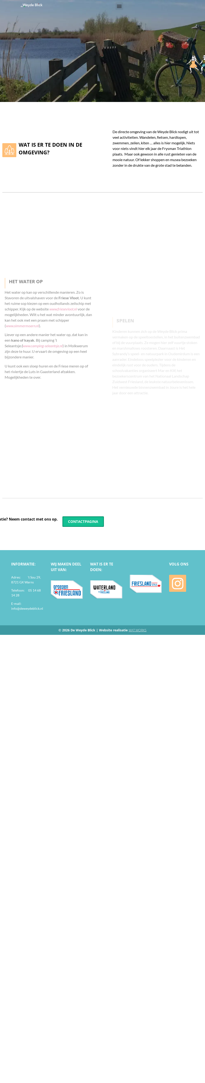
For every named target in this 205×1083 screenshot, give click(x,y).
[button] (119, 6)
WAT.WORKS (138, 630)
